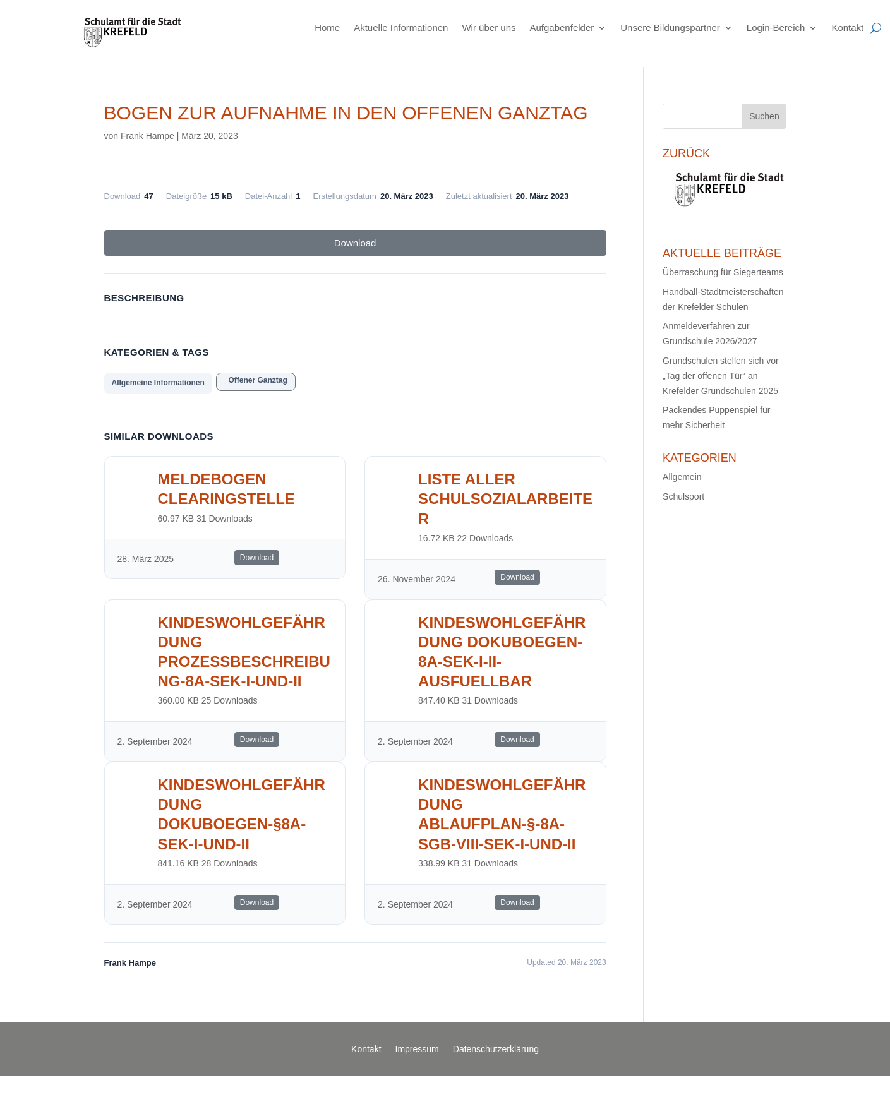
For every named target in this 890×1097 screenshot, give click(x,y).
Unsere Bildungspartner (670, 27)
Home (327, 27)
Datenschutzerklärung (496, 1049)
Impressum (417, 1049)
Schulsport (683, 496)
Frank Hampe (147, 136)
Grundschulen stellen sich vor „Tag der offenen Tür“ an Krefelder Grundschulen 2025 (721, 376)
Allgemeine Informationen (158, 382)
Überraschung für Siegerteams (723, 272)
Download (355, 242)
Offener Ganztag (255, 380)
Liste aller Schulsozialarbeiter (505, 499)
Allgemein (682, 477)
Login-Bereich (776, 27)
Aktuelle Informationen (401, 27)
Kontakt (847, 27)
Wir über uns (488, 27)
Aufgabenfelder (561, 27)
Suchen (764, 116)
